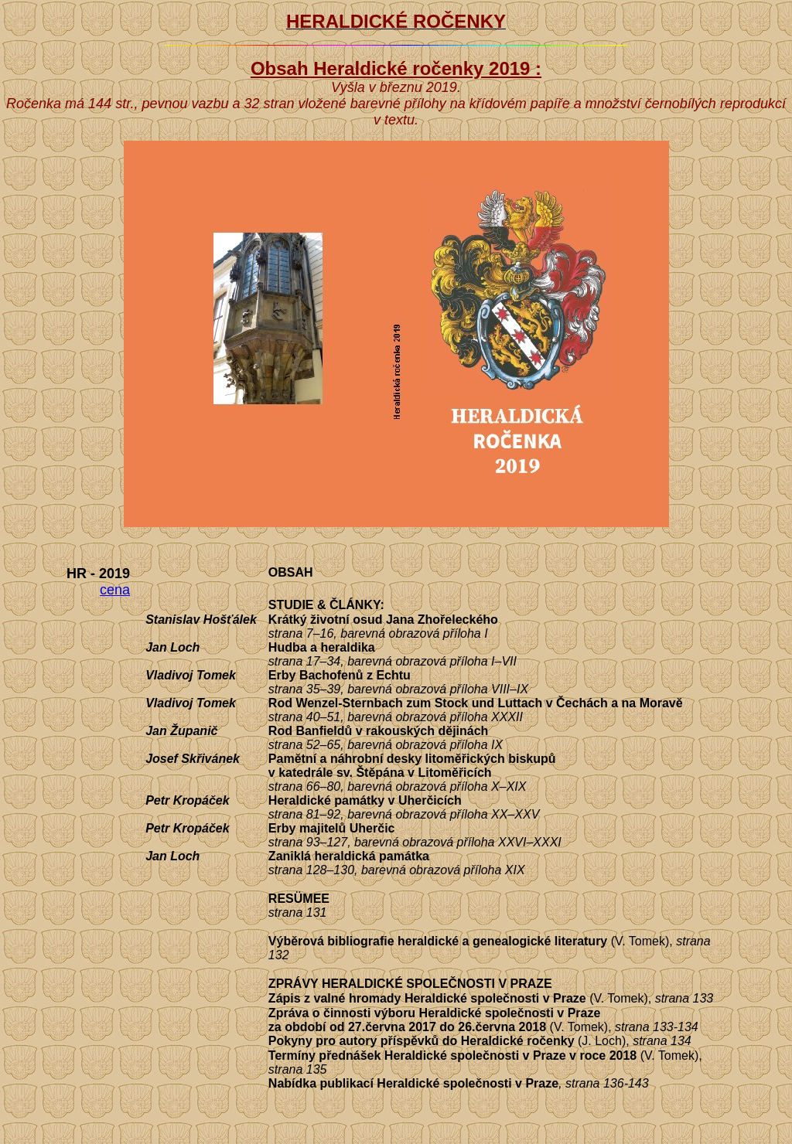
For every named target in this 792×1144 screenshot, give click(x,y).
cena (115, 590)
